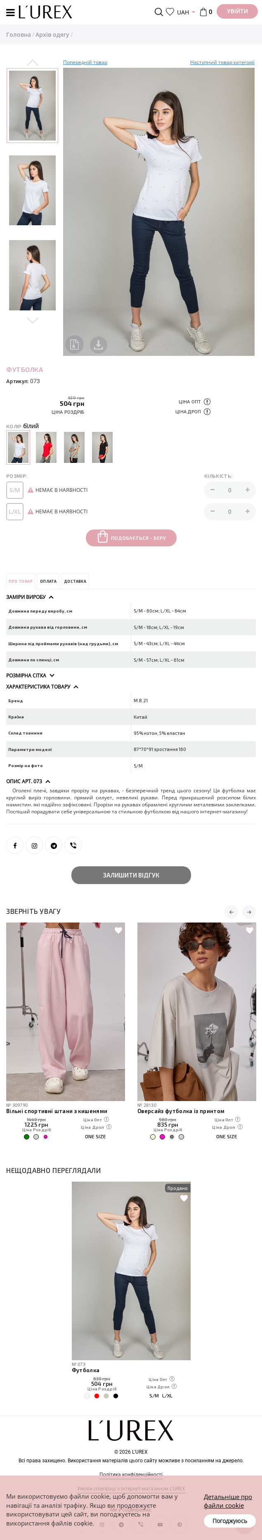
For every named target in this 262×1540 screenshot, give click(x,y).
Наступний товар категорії (222, 62)
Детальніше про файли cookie (228, 1500)
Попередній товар (85, 62)
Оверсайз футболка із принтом (181, 1111)
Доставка (75, 581)
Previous (32, 63)
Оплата (48, 581)
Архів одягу (52, 34)
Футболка (86, 1370)
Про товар (21, 581)
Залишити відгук (131, 875)
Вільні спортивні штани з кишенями (56, 1111)
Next (32, 319)
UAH (183, 12)
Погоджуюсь (229, 1521)
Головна (18, 34)
